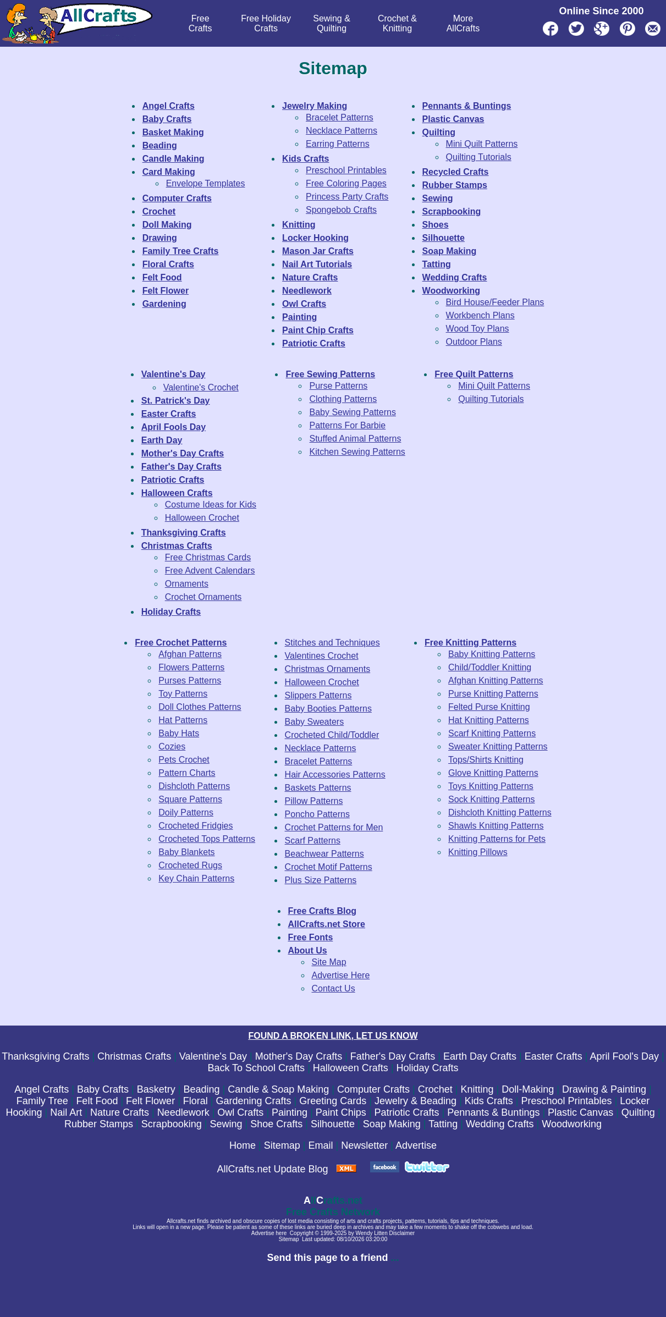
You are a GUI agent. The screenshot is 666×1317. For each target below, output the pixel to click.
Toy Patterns (182, 693)
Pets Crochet (183, 759)
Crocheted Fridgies (195, 825)
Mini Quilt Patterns (482, 143)
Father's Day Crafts (392, 1056)
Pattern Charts (186, 773)
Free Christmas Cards (208, 557)
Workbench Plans (480, 315)
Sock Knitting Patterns (491, 799)
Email (320, 1145)
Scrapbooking (171, 1123)
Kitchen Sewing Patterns (357, 451)
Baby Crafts (103, 1089)
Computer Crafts (373, 1089)
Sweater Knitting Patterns (498, 746)
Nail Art (66, 1112)
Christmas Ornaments (328, 669)
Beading (201, 1089)
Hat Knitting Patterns (488, 720)
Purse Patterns (338, 385)
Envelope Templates (205, 183)
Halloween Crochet (202, 517)
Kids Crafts (489, 1100)
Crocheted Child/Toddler (332, 735)
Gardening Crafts (253, 1100)
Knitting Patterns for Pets (497, 839)
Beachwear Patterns (324, 853)
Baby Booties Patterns (328, 708)
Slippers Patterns (318, 695)
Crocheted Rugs (190, 865)
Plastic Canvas (580, 1112)
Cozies (171, 746)
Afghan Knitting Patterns (495, 680)
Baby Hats (178, 733)
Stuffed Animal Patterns (355, 438)
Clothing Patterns (343, 399)
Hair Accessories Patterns (335, 774)
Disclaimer (402, 1233)
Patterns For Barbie (347, 425)
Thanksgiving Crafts (45, 1056)
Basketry (156, 1089)
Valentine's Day (213, 1056)
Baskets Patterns (318, 787)
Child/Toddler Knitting (489, 667)
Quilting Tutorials (478, 157)
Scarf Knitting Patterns (492, 733)
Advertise (416, 1145)
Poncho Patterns (317, 814)
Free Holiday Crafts (266, 23)
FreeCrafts (200, 23)
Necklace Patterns (341, 130)
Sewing (226, 1123)
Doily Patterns (185, 812)
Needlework (183, 1112)
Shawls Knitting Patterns (495, 825)
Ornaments (186, 583)
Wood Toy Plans (477, 328)
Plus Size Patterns (321, 880)
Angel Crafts (41, 1089)
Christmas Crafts (134, 1056)
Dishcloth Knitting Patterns (500, 812)
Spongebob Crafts (341, 209)
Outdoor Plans (474, 341)
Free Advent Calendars (210, 570)
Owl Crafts (240, 1112)
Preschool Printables (346, 170)
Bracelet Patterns (339, 117)
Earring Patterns (338, 143)
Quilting (638, 1112)
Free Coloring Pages (346, 183)
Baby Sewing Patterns (352, 412)
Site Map (329, 962)
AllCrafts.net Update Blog (272, 1169)
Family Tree (42, 1100)
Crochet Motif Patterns (328, 867)
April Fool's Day (624, 1056)
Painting (289, 1112)
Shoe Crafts (276, 1123)
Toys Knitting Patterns (490, 786)
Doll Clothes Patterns (199, 707)
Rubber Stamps (98, 1123)
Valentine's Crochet (201, 387)
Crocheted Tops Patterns (206, 839)
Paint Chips (341, 1112)
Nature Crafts (119, 1112)
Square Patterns (190, 799)
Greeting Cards (332, 1100)
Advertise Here (341, 975)
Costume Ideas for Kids (210, 504)
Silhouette (333, 1123)
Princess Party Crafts (347, 196)
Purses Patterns (189, 680)
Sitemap (282, 1145)
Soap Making (392, 1123)
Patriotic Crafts (407, 1112)
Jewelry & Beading (415, 1100)
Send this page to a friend (327, 1257)
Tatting (443, 1123)
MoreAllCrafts (463, 23)
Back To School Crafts (256, 1067)
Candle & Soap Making (278, 1089)
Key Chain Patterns (196, 878)
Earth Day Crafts (479, 1056)
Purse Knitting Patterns (493, 693)
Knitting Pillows (478, 852)
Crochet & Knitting (397, 23)
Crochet (435, 1089)
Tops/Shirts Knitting (486, 759)
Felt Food (97, 1100)
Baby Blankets (186, 852)
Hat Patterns (182, 720)
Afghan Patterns (190, 654)
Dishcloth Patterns (194, 786)
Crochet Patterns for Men (334, 827)
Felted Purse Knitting (489, 707)
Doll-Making (528, 1089)
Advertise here (269, 1233)
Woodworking (572, 1123)
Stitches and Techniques (332, 642)
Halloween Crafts (350, 1067)
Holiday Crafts (428, 1067)
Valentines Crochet (322, 655)
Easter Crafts (553, 1056)
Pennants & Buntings (493, 1112)
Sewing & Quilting (331, 23)
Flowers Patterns (191, 667)
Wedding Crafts (500, 1123)
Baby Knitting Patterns (491, 654)
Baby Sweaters (314, 721)
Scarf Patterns (312, 840)
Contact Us (333, 988)
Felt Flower (150, 1100)
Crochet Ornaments (203, 597)
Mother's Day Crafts (298, 1056)
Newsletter (364, 1145)
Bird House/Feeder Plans (495, 302)
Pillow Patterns (314, 801)
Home (242, 1145)
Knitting (476, 1089)
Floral (195, 1100)
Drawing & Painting (604, 1089)
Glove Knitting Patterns (493, 773)
